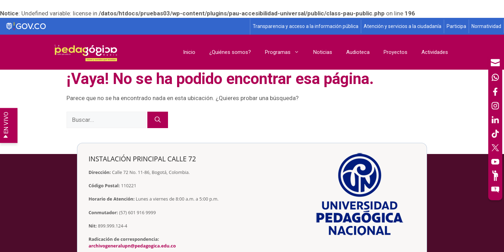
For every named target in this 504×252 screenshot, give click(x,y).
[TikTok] (495, 134)
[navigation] (495, 126)
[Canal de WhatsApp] (495, 77)
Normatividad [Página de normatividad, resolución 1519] (486, 26)
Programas (285, 52)
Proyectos (395, 52)
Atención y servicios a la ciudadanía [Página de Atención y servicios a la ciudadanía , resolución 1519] (402, 26)
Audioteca (358, 52)
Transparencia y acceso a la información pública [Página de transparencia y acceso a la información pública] (305, 26)
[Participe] (495, 176)
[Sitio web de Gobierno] (125, 26)
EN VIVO (5, 125)
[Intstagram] (495, 106)
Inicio (189, 52)
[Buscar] (157, 120)
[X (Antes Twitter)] (495, 148)
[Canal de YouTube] (495, 162)
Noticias (322, 52)
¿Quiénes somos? (230, 52)
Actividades (434, 52)
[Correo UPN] (495, 62)
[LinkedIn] (495, 120)
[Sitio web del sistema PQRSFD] (495, 190)
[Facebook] (495, 92)
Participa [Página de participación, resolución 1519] (456, 26)
